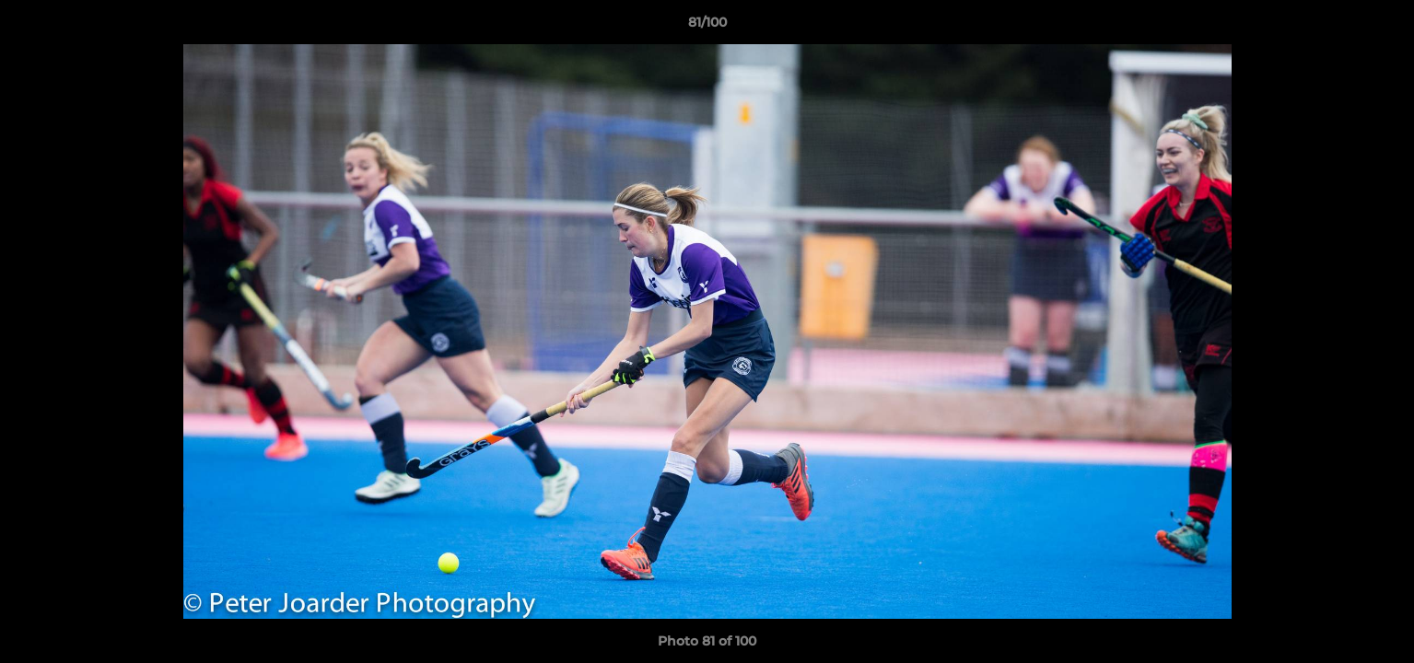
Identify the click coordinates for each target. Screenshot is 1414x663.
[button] (1381, 26)
